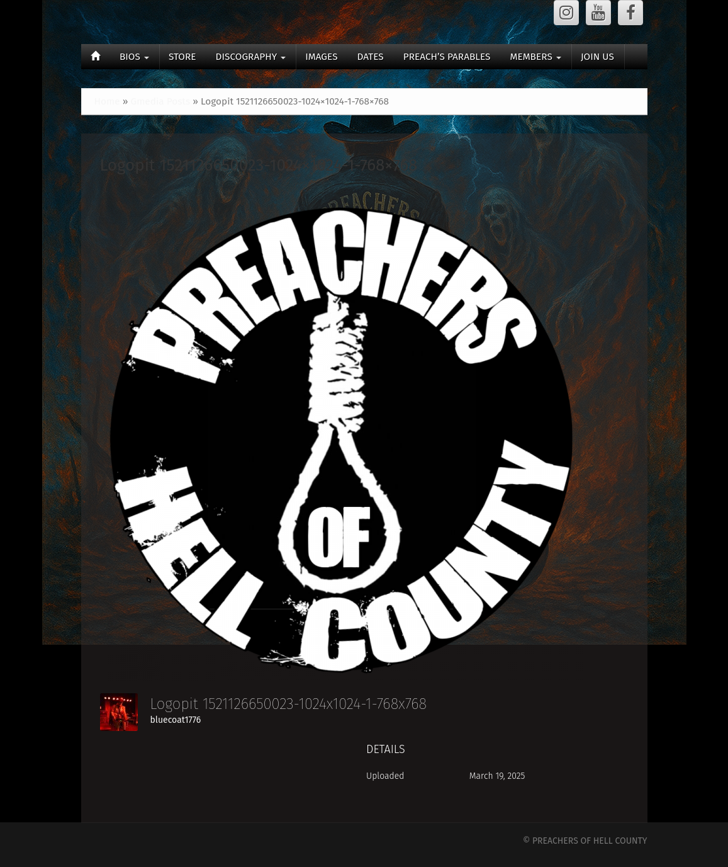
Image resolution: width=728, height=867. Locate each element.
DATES (370, 56)
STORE (182, 56)
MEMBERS (535, 56)
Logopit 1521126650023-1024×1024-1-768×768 (259, 165)
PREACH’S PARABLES (447, 56)
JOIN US (597, 56)
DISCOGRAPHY (251, 56)
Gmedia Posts (160, 101)
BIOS (134, 56)
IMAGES (321, 56)
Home (107, 101)
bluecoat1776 (175, 720)
